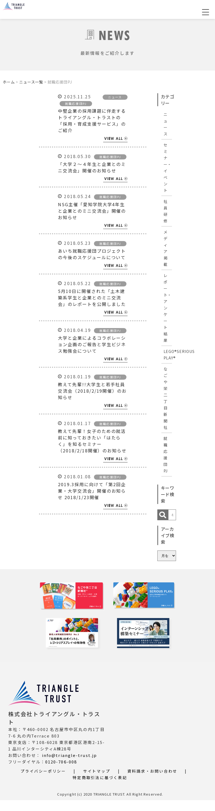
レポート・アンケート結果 (168, 308)
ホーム (9, 82)
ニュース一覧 (31, 82)
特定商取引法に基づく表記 (100, 788)
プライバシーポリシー (43, 782)
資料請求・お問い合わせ (152, 782)
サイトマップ (96, 782)
